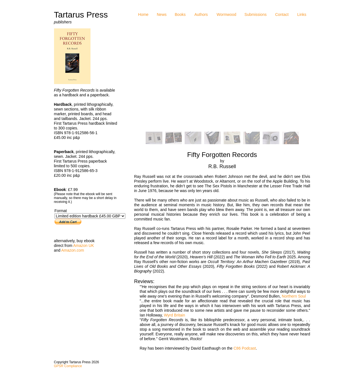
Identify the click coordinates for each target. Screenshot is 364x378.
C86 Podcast (245, 348)
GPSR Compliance (68, 366)
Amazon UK (83, 245)
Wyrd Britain (174, 315)
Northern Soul (294, 296)
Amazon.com (72, 250)
